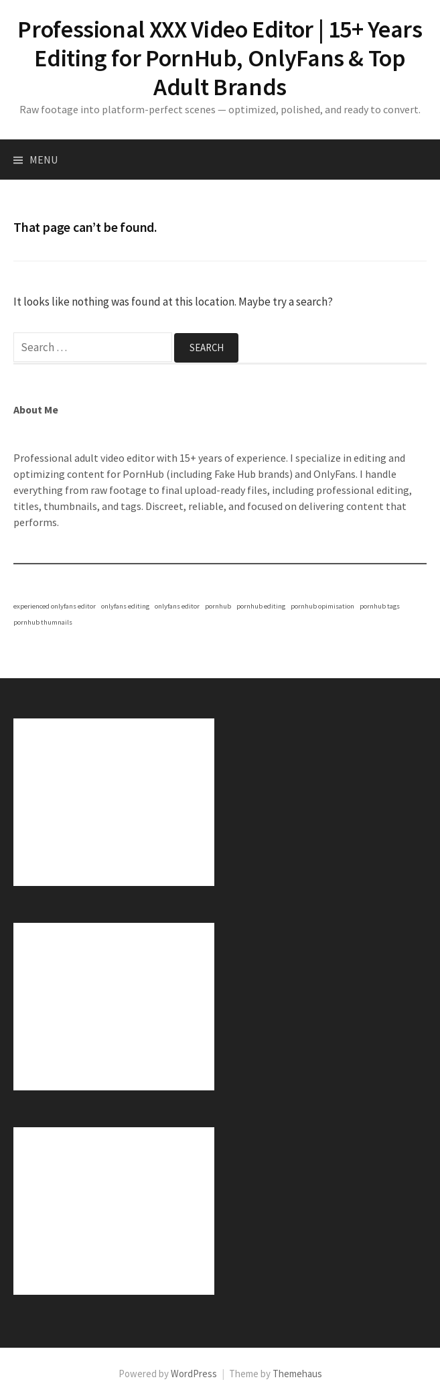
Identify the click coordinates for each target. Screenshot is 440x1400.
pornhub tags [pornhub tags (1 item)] (380, 606)
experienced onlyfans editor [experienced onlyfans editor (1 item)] (54, 606)
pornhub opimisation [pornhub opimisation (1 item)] (322, 606)
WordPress (194, 1373)
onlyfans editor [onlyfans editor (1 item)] (177, 606)
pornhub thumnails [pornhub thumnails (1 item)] (42, 622)
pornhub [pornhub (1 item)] (218, 606)
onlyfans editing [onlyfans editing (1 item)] (125, 606)
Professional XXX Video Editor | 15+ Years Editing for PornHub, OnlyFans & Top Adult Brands (219, 58)
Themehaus (297, 1373)
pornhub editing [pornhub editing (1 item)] (260, 606)
